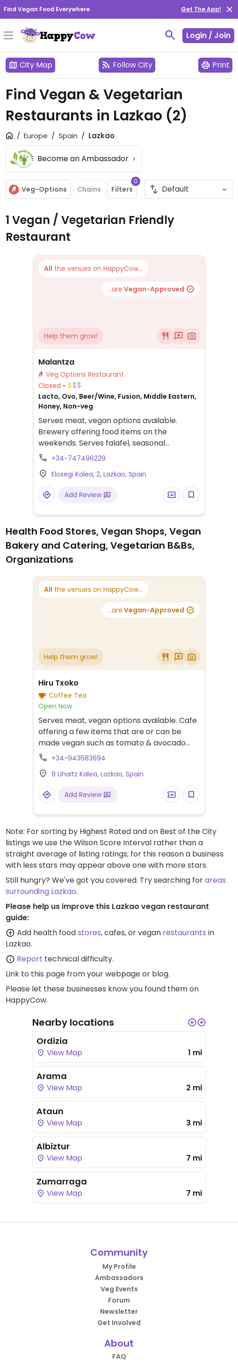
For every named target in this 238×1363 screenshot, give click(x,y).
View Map (59, 1052)
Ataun (50, 1111)
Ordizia (52, 1041)
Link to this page (35, 973)
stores (89, 932)
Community (119, 1252)
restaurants (184, 932)
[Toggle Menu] (8, 36)
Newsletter (119, 1311)
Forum (119, 1300)
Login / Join (208, 35)
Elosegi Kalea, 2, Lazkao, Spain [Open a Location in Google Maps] (98, 474)
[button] (192, 1022)
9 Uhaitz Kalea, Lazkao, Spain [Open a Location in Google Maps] (97, 774)
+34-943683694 (78, 758)
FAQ (119, 1356)
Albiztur (53, 1146)
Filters (124, 187)
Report (30, 958)
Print (215, 65)
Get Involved (119, 1322)
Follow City (126, 65)
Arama (51, 1076)
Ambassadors (119, 1277)
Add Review (88, 494)
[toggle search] (170, 35)
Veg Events (119, 1289)
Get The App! (201, 9)
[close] (229, 9)
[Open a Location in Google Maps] (46, 494)
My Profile (119, 1266)
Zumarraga (61, 1181)
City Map (30, 65)
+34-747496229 (78, 458)
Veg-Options (37, 189)
